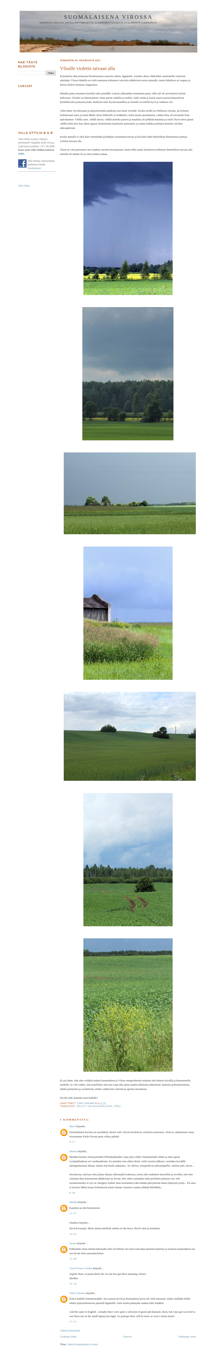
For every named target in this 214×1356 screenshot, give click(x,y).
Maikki (73, 1202)
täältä (21, 153)
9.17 (72, 1141)
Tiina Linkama (77, 1293)
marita (72, 1243)
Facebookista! (34, 168)
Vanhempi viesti (187, 1336)
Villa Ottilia (24, 185)
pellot (81, 1106)
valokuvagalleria (100, 1106)
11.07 (73, 1213)
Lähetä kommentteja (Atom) (82, 1344)
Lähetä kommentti (70, 1330)
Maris (72, 1126)
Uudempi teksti (68, 1336)
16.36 (73, 1283)
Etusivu (127, 1336)
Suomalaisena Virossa (108, 17)
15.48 (73, 1258)
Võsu (117, 1106)
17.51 (73, 1321)
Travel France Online (81, 1268)
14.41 (73, 1233)
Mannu (73, 1151)
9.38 (72, 1192)
